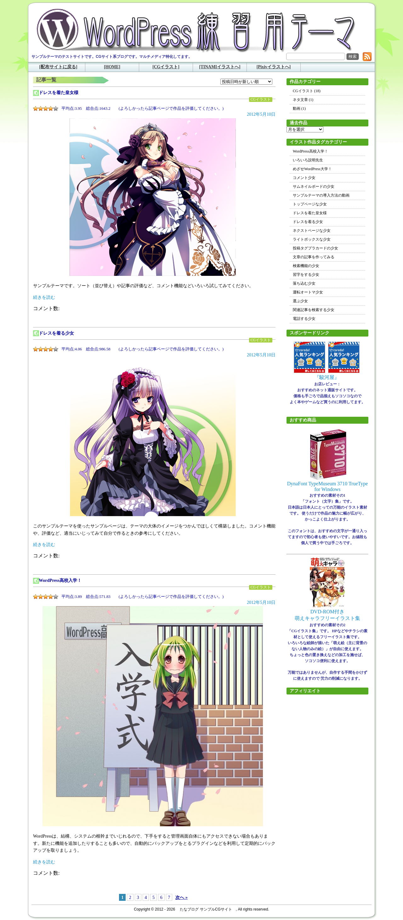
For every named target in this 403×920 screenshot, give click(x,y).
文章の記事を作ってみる (313, 257)
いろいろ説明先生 (308, 160)
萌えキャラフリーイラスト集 (327, 618)
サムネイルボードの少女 (313, 186)
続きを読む (44, 297)
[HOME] (112, 66)
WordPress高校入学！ (60, 580)
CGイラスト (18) (307, 91)
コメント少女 (304, 178)
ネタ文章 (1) (303, 100)
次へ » (181, 897)
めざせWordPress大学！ (312, 169)
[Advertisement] (327, 794)
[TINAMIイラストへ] (219, 66)
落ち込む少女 (304, 283)
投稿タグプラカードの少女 (315, 248)
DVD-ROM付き (327, 611)
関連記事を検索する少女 (313, 310)
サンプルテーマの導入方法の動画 (321, 195)
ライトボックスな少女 (312, 239)
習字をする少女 (306, 274)
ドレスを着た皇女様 (58, 92)
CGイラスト (261, 100)
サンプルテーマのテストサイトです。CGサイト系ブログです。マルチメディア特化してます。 (111, 56)
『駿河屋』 (326, 377)
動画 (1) (299, 108)
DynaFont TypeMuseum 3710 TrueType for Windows (327, 486)
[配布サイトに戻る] (58, 66)
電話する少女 (304, 318)
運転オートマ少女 (308, 292)
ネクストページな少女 (312, 230)
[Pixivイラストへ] (274, 66)
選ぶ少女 (300, 301)
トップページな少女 (310, 204)
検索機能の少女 (306, 266)
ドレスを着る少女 (56, 333)
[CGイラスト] (165, 66)
